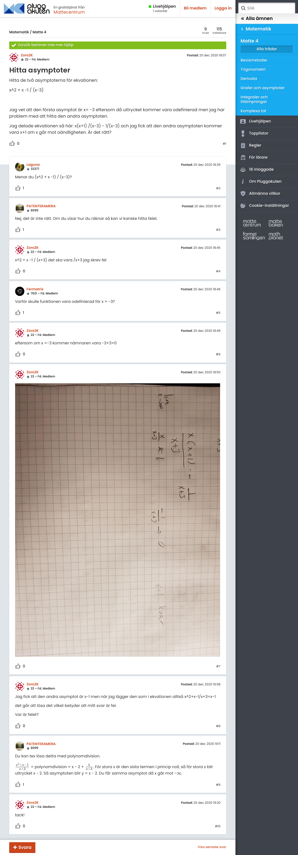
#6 (218, 355)
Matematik (19, 32)
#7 (218, 667)
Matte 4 (39, 32)
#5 (218, 313)
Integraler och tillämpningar (254, 100)
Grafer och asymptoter (263, 88)
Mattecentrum (69, 12)
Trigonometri (253, 69)
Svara (25, 847)
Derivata (249, 78)
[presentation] (22, 767)
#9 (218, 785)
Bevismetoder (254, 60)
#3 (218, 230)
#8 (218, 726)
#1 (224, 144)
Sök (243, 8)
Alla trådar (266, 49)
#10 (218, 827)
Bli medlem (195, 8)
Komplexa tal (253, 111)
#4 (218, 272)
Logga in (223, 8)
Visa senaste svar (212, 847)
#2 (218, 189)
